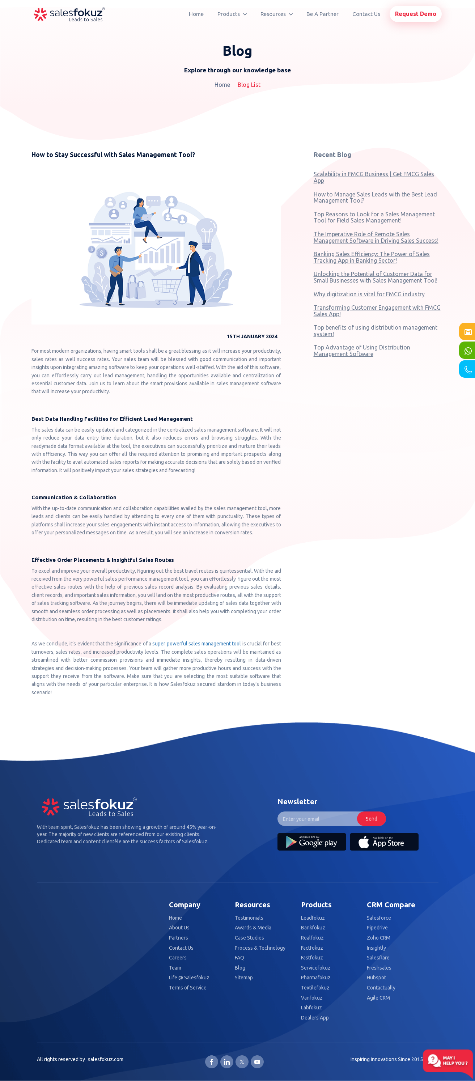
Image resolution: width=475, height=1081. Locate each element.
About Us (179, 927)
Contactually (381, 988)
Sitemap (244, 977)
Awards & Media (253, 927)
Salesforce (379, 918)
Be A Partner (322, 14)
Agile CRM (378, 998)
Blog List (249, 84)
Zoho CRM (378, 938)
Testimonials (249, 918)
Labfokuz (311, 1007)
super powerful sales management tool (196, 644)
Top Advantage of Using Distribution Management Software (362, 350)
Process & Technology (260, 948)
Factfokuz (312, 948)
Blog (240, 968)
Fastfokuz (312, 958)
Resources (276, 14)
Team (175, 968)
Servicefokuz (316, 968)
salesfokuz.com (105, 1059)
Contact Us (366, 14)
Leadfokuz (313, 918)
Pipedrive (377, 927)
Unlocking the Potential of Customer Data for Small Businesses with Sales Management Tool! (375, 277)
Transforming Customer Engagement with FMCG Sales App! (377, 310)
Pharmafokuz (316, 977)
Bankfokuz (313, 927)
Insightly (376, 948)
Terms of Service (188, 988)
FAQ (239, 958)
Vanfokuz (312, 998)
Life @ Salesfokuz (189, 977)
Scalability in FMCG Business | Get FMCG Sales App (374, 177)
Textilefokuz (315, 988)
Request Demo (415, 13)
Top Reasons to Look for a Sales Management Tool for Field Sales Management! (374, 217)
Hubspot (376, 977)
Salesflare (378, 958)
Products (232, 14)
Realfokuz (312, 938)
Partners (178, 938)
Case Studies (249, 938)
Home (196, 14)
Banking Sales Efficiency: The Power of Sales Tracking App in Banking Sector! (372, 257)
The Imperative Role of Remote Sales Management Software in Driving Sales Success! (376, 237)
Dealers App (315, 1018)
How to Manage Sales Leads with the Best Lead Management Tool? (375, 197)
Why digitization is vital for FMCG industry (369, 294)
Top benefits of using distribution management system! (375, 330)
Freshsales (379, 968)
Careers (178, 958)
